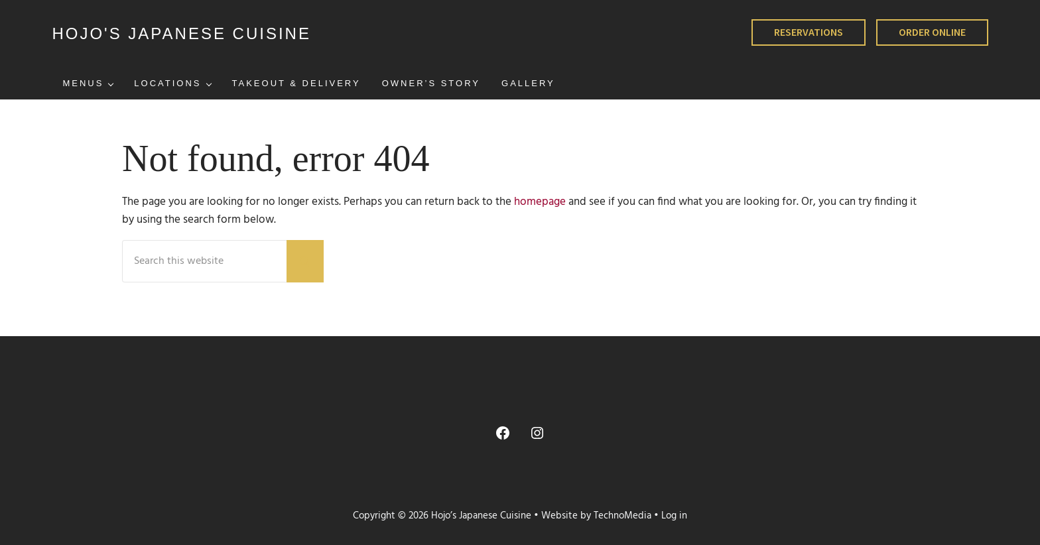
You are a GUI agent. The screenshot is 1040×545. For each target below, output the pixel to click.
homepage (540, 202)
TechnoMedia (622, 516)
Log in (674, 516)
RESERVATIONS (808, 31)
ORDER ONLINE (932, 31)
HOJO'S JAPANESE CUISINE (181, 33)
